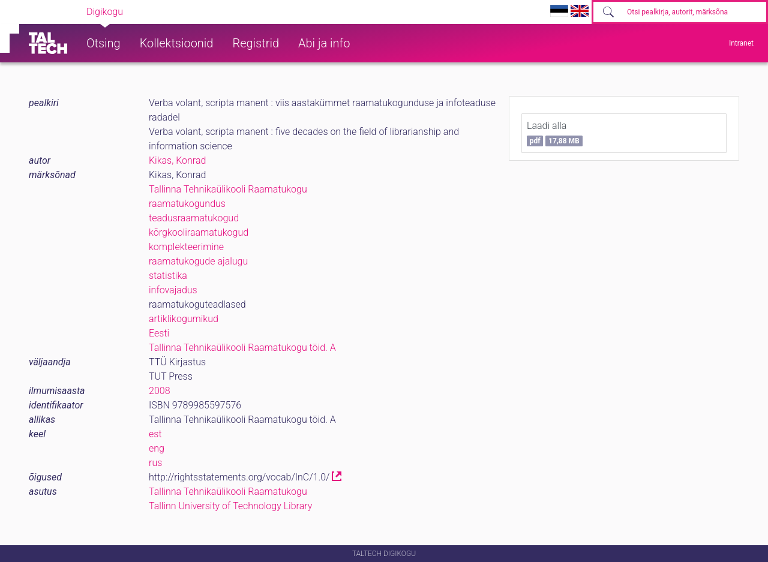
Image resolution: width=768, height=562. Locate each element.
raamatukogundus (187, 203)
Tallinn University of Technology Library (230, 506)
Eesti (159, 333)
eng (156, 448)
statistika (168, 275)
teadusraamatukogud (194, 218)
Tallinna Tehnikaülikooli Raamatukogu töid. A (242, 347)
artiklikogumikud (183, 318)
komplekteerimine (186, 247)
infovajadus (173, 290)
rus (155, 462)
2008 (159, 390)
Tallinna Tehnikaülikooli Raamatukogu (228, 189)
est (155, 434)
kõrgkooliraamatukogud (198, 232)
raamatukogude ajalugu (198, 261)
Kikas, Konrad (177, 160)
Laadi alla (555, 133)
